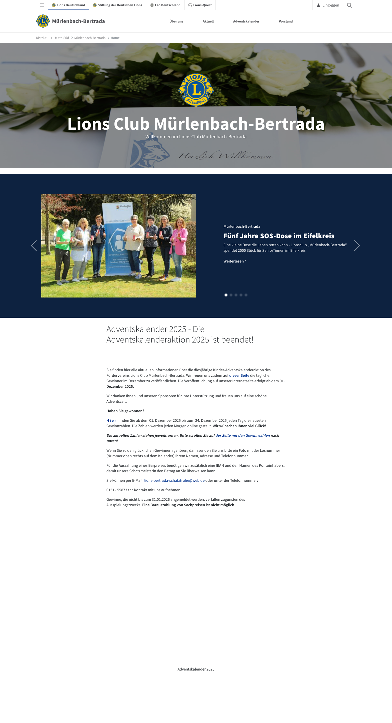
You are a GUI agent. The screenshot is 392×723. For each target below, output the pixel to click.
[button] (226, 295)
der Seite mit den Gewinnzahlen (242, 435)
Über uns (176, 21)
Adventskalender (246, 21)
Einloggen (327, 5)
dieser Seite (239, 375)
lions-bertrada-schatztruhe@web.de (174, 480)
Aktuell (208, 21)
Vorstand (286, 21)
